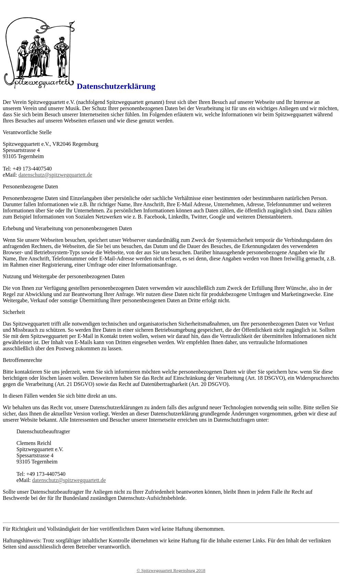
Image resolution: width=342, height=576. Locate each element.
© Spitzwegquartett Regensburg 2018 (171, 570)
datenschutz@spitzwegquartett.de (55, 175)
